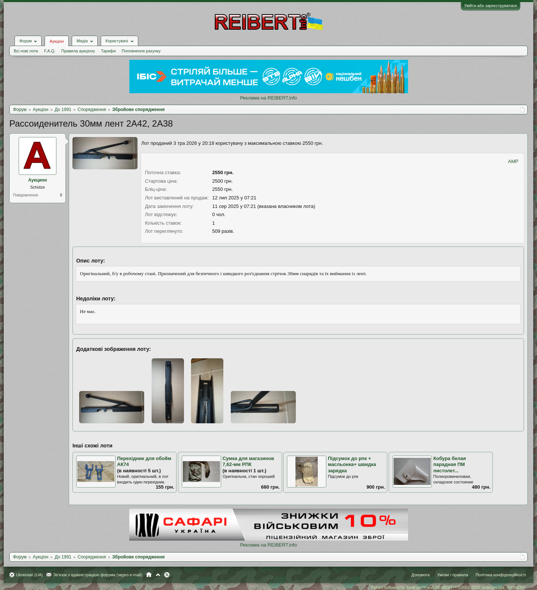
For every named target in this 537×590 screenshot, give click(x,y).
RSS (166, 574)
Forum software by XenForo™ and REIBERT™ (448, 587)
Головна (149, 574)
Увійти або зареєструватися (490, 5)
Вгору (158, 574)
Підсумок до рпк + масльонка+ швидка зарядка (352, 464)
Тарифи (108, 51)
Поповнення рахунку (141, 51)
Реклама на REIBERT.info (268, 98)
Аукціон (56, 41)
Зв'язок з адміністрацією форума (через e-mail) (97, 575)
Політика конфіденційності (501, 575)
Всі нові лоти (26, 51)
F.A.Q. (49, 51)
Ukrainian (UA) (29, 575)
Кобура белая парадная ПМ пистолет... (449, 464)
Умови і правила (452, 575)
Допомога (420, 575)
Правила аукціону (78, 51)
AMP (513, 161)
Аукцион (37, 180)
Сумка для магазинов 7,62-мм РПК (248, 461)
